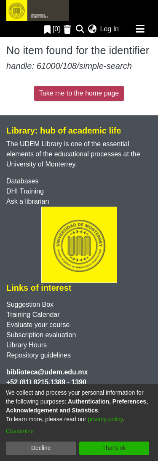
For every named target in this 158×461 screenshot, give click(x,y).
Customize (20, 431)
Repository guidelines (38, 355)
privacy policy (105, 419)
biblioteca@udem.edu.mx (47, 372)
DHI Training (25, 191)
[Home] (37, 10)
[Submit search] (80, 29)
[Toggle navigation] (140, 29)
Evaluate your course (38, 324)
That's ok (114, 448)
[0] (52, 29)
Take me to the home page (79, 93)
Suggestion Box (30, 304)
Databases (22, 181)
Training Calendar (33, 314)
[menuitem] (92, 29)
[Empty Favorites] (68, 29)
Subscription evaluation (41, 334)
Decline (41, 448)
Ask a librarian (27, 201)
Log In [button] (110, 29)
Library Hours (26, 345)
